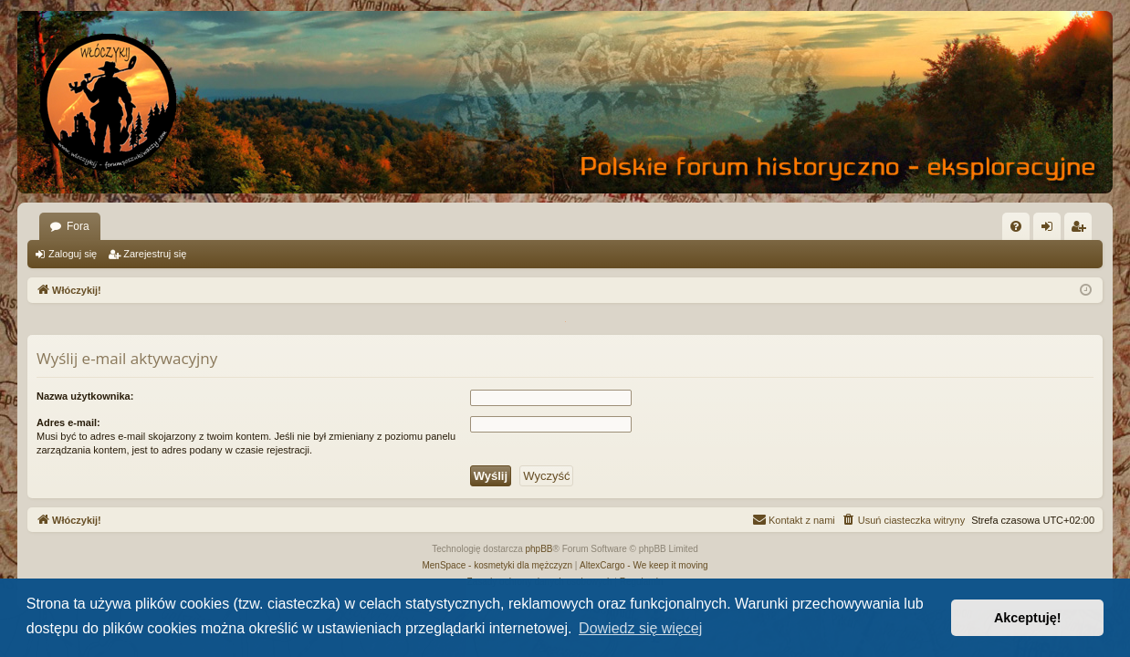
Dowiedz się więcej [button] (640, 628)
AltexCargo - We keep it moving (643, 565)
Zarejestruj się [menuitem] (1082, 230)
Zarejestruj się (154, 253)
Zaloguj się (72, 253)
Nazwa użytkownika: (85, 396)
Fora (78, 226)
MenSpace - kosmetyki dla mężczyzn (497, 565)
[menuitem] (1016, 226)
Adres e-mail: (68, 422)
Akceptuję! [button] (1028, 617)
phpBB (539, 549)
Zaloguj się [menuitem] (1051, 230)
